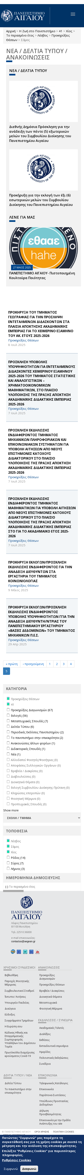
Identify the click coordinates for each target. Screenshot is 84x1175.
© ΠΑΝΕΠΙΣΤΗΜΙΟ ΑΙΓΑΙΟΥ (16, 1131)
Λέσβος (42, 35)
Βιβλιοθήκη (11, 975)
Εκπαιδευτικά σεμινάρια (53, 1046)
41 (60, 31)
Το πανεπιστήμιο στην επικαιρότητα (18, 1090)
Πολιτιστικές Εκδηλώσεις (53, 1058)
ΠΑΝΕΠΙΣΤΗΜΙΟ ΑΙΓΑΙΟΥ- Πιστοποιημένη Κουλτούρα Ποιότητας (42, 275)
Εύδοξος (10, 1014)
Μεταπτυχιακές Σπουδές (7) (29, 721)
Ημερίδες (44, 1052)
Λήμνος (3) (18, 869)
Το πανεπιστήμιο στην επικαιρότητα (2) (37, 738)
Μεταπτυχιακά (48, 1002)
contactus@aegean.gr (24, 941)
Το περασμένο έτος (20, 35)
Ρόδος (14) (18, 858)
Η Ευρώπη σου (13, 1026)
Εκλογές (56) (19, 716)
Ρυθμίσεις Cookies (16, 1160)
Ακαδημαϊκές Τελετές (51, 1028)
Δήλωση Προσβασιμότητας (50, 1112)
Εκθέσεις (44, 1040)
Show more (11, 810)
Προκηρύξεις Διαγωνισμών (47, 976)
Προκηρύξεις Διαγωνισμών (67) (32, 710)
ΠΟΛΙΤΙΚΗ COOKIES (63, 1131)
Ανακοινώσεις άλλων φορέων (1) (33, 743)
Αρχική (11, 31)
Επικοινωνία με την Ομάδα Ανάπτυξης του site (54, 1121)
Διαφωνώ (29, 1168)
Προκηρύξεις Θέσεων (52, 984)
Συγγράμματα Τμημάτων (19, 1020)
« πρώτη (12, 664)
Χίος (69, 31)
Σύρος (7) (17, 863)
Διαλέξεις (45, 1034)
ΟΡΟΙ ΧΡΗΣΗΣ (41, 1131)
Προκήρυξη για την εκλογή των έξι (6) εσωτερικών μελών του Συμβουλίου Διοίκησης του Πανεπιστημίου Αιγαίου (41, 200)
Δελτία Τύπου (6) (22, 727)
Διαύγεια (10, 1008)
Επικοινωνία (46, 1089)
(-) (7, 887)
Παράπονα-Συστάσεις (52, 1095)
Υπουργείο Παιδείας (17, 1002)
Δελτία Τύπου (13, 1083)
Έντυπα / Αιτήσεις (15, 996)
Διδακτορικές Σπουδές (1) (28, 749)
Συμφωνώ (11, 1169)
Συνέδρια (45, 1063)
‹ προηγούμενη (33, 664)
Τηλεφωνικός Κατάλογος (53, 1083)
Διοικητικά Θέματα (50, 996)
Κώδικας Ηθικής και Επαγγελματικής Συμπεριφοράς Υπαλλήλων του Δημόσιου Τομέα (20, 1039)
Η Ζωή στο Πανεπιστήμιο (37, 31)
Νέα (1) (15, 754)
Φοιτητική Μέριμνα (50, 1008)
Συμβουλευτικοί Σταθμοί (19, 990)
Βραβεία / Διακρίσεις (51, 990)
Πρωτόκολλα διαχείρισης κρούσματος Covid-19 (20, 1054)
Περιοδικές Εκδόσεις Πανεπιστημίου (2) (37, 732)
